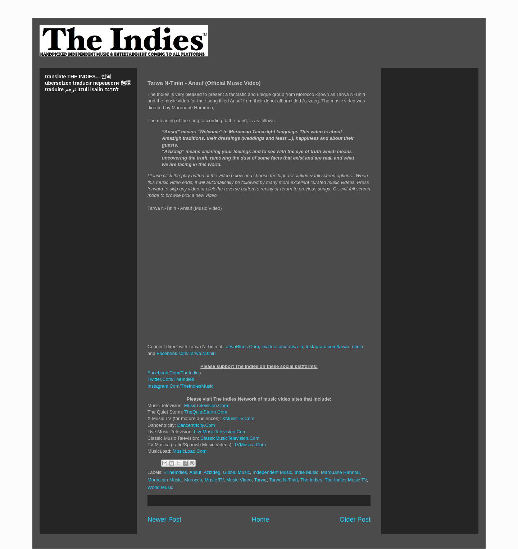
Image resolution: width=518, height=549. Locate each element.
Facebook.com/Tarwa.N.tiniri (185, 353)
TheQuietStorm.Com (205, 412)
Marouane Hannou (340, 472)
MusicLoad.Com (189, 451)
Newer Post (164, 519)
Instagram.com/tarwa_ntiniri (334, 346)
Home (260, 519)
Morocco (193, 480)
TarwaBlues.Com (241, 346)
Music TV (214, 480)
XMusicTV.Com (238, 418)
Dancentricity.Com (196, 425)
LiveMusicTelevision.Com (220, 431)
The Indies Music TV (346, 480)
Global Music (236, 472)
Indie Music (306, 472)
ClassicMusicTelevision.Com (229, 438)
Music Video (239, 480)
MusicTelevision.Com (206, 405)
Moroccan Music (164, 480)
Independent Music (272, 472)
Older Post (355, 519)
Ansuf (195, 472)
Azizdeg (212, 472)
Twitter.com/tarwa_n (282, 346)
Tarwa (260, 480)
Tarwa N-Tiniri (283, 480)
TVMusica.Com (250, 444)
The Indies (311, 480)
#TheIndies (175, 472)
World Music (160, 487)
